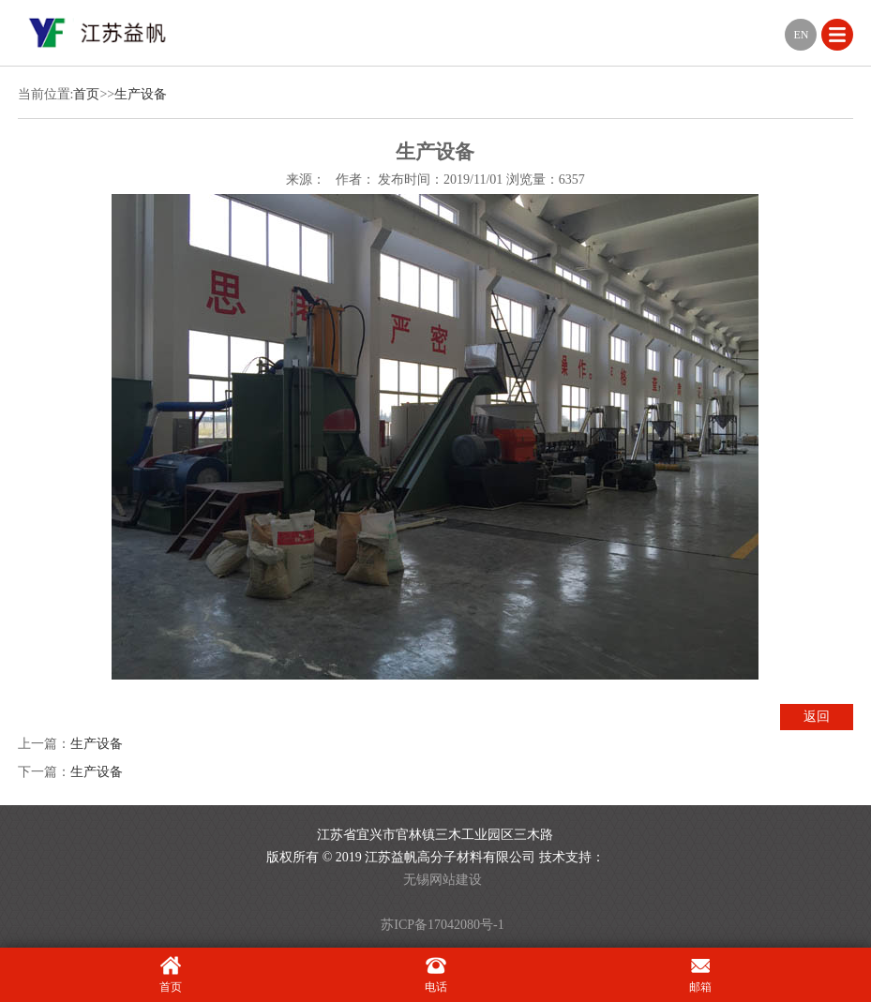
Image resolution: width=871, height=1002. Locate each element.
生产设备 (140, 94)
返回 (816, 717)
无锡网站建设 (442, 880)
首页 (86, 94)
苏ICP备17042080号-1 (442, 925)
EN (800, 34)
